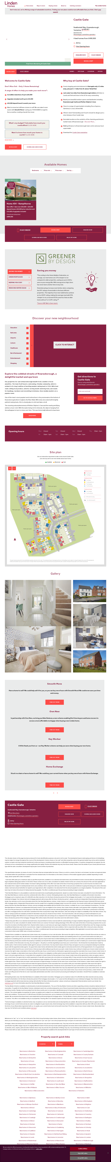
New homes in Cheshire (27, 1055)
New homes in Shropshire (83, 1078)
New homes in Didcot (27, 1121)
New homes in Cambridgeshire (84, 1051)
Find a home (29, 6)
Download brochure (39, 237)
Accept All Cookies (83, 1158)
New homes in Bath (83, 1098)
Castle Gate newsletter (79, 132)
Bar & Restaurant (16, 353)
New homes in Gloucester (27, 1127)
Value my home (72, 237)
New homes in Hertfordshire (55, 1064)
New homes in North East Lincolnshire (27, 1074)
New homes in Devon (55, 1058)
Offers (100, 71)
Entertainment (15, 358)
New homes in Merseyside (27, 1071)
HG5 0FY (86, 29)
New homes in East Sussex (83, 1058)
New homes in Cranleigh (27, 1118)
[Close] (108, 1153)
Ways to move (41, 6)
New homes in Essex (27, 1061)
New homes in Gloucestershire (56, 1061)
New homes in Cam (83, 1108)
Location (91, 71)
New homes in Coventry (83, 1114)
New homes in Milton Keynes (55, 1144)
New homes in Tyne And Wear (55, 1084)
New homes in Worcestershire (34, 1091)
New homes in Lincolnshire (83, 1068)
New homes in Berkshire (27, 1051)
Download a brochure (35, 147)
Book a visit (88, 61)
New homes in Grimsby (83, 1127)
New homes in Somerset (27, 1081)
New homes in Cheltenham (83, 1111)
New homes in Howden (27, 1134)
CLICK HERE (32, 125)
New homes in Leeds (27, 1137)
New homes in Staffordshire (83, 1081)
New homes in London (83, 1137)
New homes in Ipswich (83, 1134)
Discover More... (90, 122)
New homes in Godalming (55, 1127)
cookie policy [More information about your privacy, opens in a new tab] (39, 1149)
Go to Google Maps (90, 398)
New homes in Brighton (83, 1104)
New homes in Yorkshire (76, 1091)
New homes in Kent (83, 1064)
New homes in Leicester (55, 1137)
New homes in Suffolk (27, 1084)
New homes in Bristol (27, 1108)
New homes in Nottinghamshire (27, 1078)
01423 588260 (96, 55)
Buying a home (53, 6)
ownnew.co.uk (9, 983)
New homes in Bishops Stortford (27, 1104)
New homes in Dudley (84, 1121)
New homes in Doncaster (55, 1121)
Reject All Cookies (82, 1153)
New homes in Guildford (27, 1131)
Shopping (13, 363)
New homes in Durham (27, 1124)
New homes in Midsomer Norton (27, 1144)
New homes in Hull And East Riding (55, 1134)
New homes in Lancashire (27, 1068)
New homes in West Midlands (27, 1088)
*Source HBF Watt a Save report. (47, 303)
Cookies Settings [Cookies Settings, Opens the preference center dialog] (82, 1148)
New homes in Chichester (27, 1114)
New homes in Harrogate (55, 1131)
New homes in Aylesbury (27, 1098)
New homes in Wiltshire (83, 1088)
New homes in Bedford (27, 1101)
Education (13, 328)
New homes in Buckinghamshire (55, 1051)
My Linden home (100, 6)
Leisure (12, 343)
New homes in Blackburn (55, 1104)
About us (63, 6)
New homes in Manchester (55, 1141)
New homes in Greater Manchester (83, 1061)
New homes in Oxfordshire (55, 1078)
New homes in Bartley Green (55, 1098)
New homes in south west (55, 1081)
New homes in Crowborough (55, 1118)
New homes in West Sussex (55, 1088)
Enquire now (81, 55)
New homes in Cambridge (27, 1111)
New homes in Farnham (83, 1124)
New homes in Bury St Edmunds (55, 1108)
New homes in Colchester (55, 1114)
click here (33, 1008)
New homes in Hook (83, 1131)
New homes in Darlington (83, 1118)
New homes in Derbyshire (27, 1058)
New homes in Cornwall (55, 1055)
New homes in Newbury (83, 1144)
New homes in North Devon (83, 1071)
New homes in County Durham (83, 1055)
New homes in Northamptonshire (55, 1074)
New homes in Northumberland (83, 1074)
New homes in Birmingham (83, 1101)
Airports (13, 338)
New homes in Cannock (55, 1111)
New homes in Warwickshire (83, 1084)
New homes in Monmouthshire (55, 1071)
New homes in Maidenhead (27, 1141)
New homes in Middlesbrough (83, 1141)
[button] (10, 468)
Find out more (55, 702)
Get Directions (14, 813)
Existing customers (75, 6)
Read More (32, 416)
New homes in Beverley (55, 1101)
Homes (72, 71)
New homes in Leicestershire (55, 1068)
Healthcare (14, 348)
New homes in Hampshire (27, 1064)
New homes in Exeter (55, 1124)
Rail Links (13, 333)
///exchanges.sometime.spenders (84, 34)
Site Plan (81, 71)
